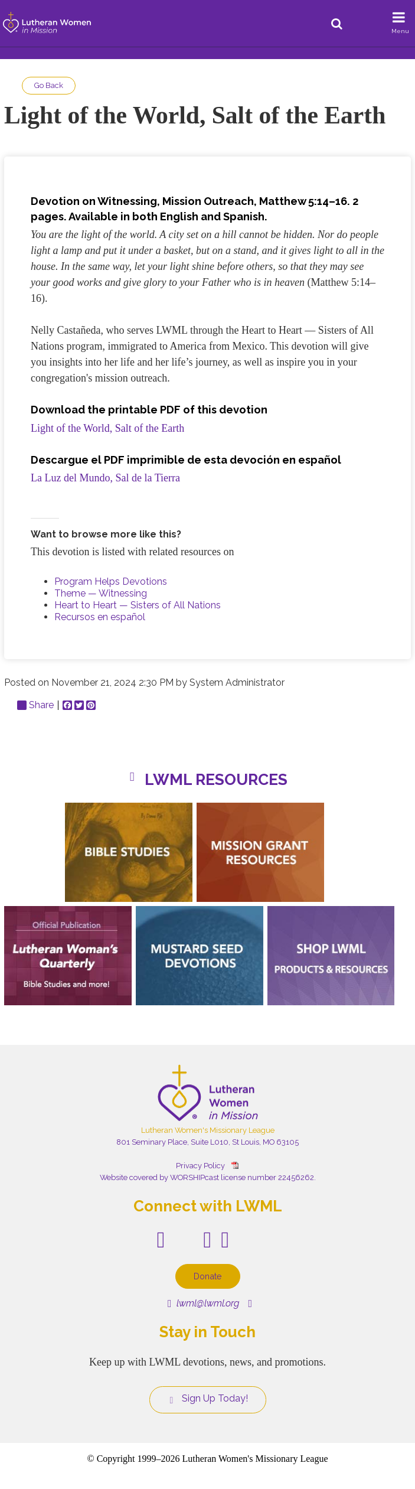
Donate (208, 1276)
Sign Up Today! (208, 1399)
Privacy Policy (200, 1165)
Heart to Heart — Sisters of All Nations (137, 605)
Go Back (48, 85)
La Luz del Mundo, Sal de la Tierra (105, 478)
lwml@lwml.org (203, 1303)
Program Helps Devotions (110, 581)
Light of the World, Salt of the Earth (107, 428)
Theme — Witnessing (100, 593)
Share (35, 705)
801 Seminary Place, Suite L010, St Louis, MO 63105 (207, 1142)
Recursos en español (99, 617)
